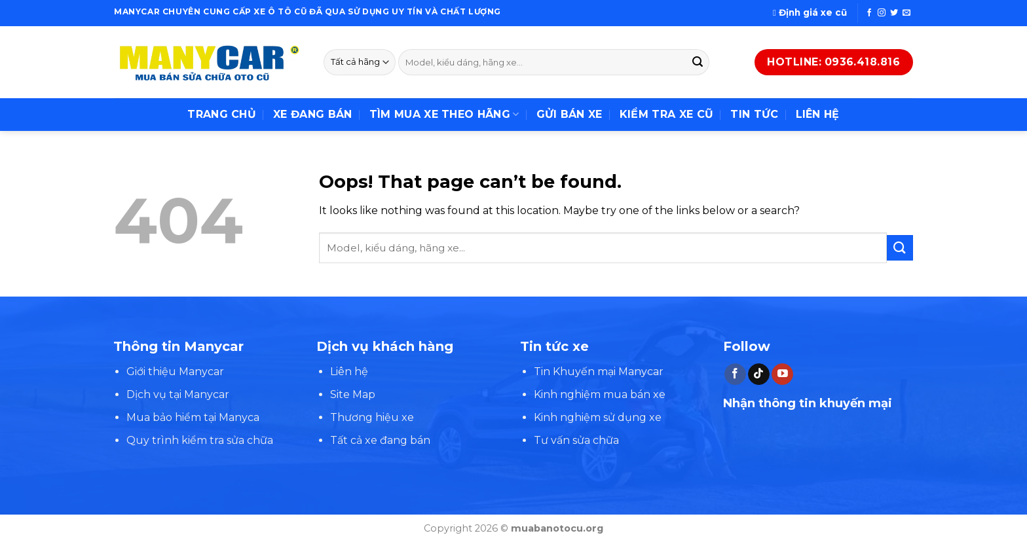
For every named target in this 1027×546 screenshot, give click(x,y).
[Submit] (697, 62)
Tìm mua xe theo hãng (444, 114)
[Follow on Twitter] (894, 13)
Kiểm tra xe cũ (666, 114)
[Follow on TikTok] (759, 374)
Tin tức (754, 114)
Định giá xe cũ (810, 12)
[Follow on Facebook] (869, 13)
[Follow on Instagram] (882, 13)
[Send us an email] (906, 13)
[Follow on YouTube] (782, 374)
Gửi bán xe (569, 114)
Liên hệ (818, 114)
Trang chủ (221, 114)
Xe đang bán (312, 114)
